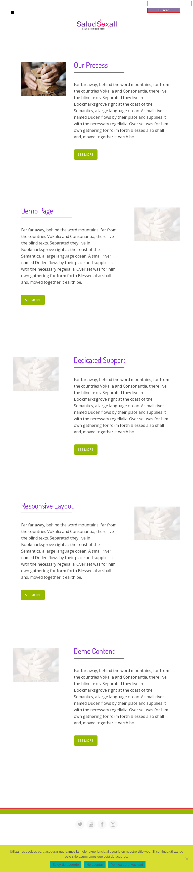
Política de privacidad (127, 864)
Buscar (163, 10)
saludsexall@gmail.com (145, 833)
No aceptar (94, 864)
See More (85, 154)
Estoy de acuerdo (66, 864)
